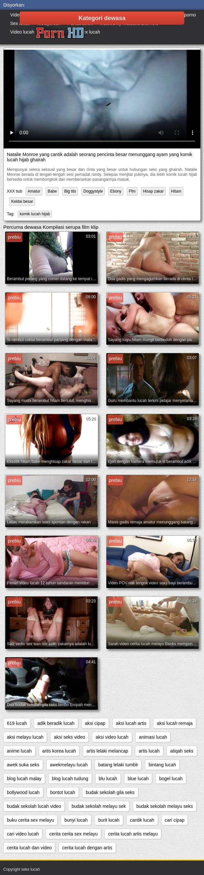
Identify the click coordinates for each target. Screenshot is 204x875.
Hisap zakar (153, 191)
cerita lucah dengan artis (87, 847)
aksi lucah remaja (175, 723)
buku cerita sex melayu (30, 820)
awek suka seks (23, 764)
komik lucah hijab (35, 214)
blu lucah (108, 778)
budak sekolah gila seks (110, 792)
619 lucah (17, 723)
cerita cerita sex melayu (73, 833)
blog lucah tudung (70, 778)
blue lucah (138, 778)
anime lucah (19, 751)
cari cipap (175, 820)
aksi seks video (69, 737)
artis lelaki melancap (107, 751)
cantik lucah (142, 820)
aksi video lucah (112, 737)
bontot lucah (62, 792)
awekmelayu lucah (69, 764)
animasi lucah (153, 737)
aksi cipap (95, 723)
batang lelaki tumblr (118, 764)
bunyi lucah (76, 820)
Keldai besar (22, 201)
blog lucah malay (24, 778)
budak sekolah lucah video (34, 806)
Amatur (34, 191)
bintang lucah (162, 764)
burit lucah (109, 820)
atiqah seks (181, 751)
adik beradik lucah (56, 723)
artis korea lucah (59, 751)
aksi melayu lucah (25, 737)
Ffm (132, 191)
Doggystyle (93, 191)
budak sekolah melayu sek (99, 806)
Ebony (116, 191)
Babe (52, 191)
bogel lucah (171, 778)
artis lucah (149, 751)
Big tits (70, 191)
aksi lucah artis (131, 723)
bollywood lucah (23, 792)
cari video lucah (23, 833)
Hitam (176, 191)
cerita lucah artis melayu (133, 833)
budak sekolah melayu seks (164, 806)
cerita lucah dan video (29, 847)
